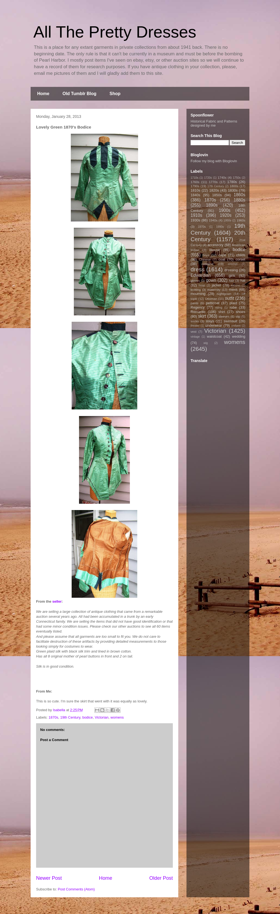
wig (205, 342)
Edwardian (201, 275)
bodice (87, 717)
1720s (208, 177)
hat (242, 280)
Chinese (205, 259)
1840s (195, 195)
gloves (195, 280)
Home (43, 93)
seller (57, 601)
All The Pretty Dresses (114, 32)
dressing (231, 270)
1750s (237, 177)
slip (237, 316)
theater (195, 325)
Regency (198, 307)
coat (221, 259)
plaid (233, 303)
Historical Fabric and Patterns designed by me (214, 123)
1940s (213, 220)
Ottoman (211, 298)
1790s (195, 186)
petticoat (212, 303)
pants (195, 303)
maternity (213, 289)
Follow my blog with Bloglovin (214, 161)
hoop (202, 285)
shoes (240, 312)
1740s (222, 177)
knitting (196, 289)
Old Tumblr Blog (79, 93)
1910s (196, 215)
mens (233, 289)
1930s (195, 220)
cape (222, 255)
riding (218, 307)
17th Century (215, 186)
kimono (235, 285)
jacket (216, 285)
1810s (195, 190)
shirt (221, 312)
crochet (232, 264)
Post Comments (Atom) (76, 889)
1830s (233, 190)
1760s (195, 182)
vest (193, 331)
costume (208, 264)
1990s (220, 226)
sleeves (223, 316)
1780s (232, 182)
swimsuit (230, 321)
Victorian (101, 717)
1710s (194, 177)
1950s (227, 220)
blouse (214, 250)
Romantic (198, 312)
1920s (226, 215)
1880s (240, 200)
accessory (216, 245)
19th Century (70, 717)
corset (240, 259)
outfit (229, 298)
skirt (202, 316)
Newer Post (49, 878)
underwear (213, 325)
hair (231, 280)
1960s (241, 220)
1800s (234, 186)
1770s (213, 182)
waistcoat (214, 336)
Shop (115, 93)
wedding (238, 336)
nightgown (224, 293)
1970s (202, 226)
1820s (214, 190)
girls (232, 276)
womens (117, 717)
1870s (53, 717)
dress (198, 269)
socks (195, 321)
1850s (217, 195)
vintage (195, 336)
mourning (198, 294)
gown (211, 280)
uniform (236, 325)
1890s (212, 205)
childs (240, 255)
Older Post (161, 878)
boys (206, 255)
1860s (239, 194)
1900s (225, 210)
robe (233, 307)
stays (210, 321)
